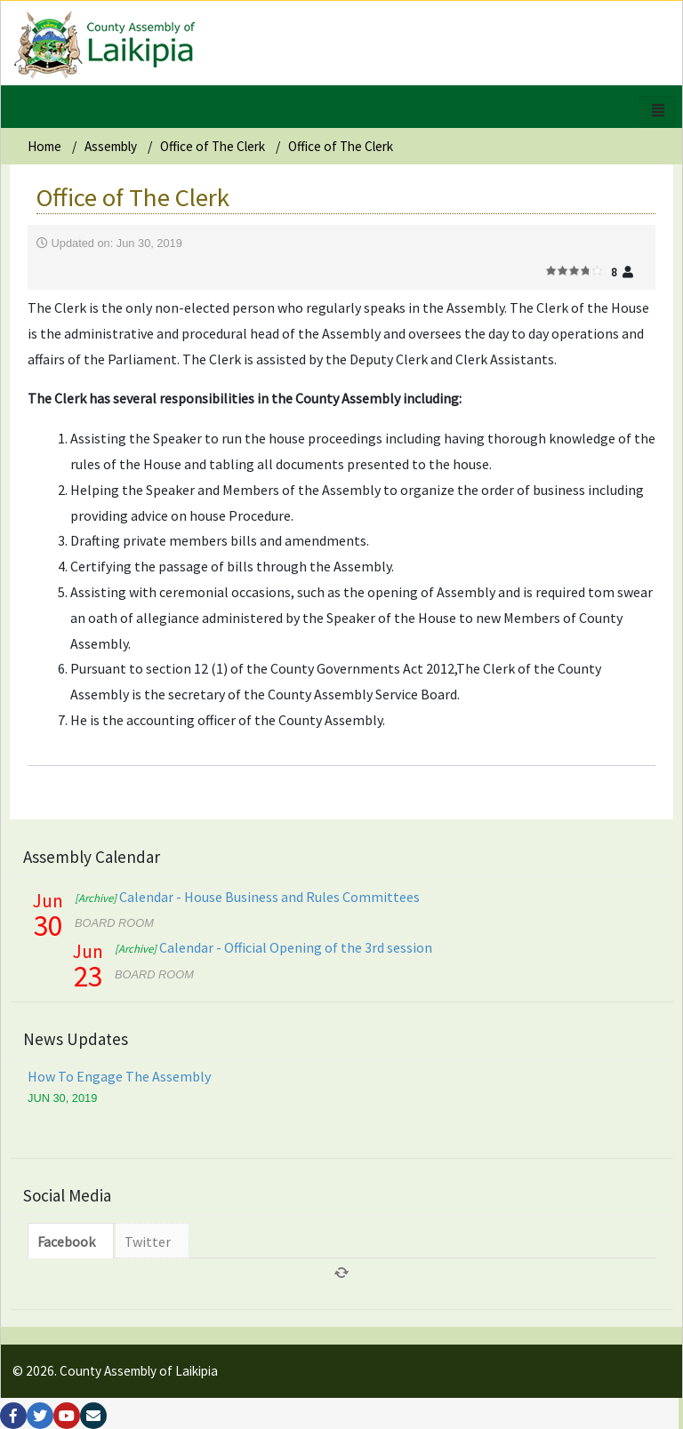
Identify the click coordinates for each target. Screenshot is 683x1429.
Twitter (148, 1241)
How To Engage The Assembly (119, 1076)
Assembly (110, 146)
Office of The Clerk (212, 146)
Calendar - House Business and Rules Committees (247, 897)
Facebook (66, 1241)
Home (44, 146)
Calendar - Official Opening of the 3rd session (273, 947)
